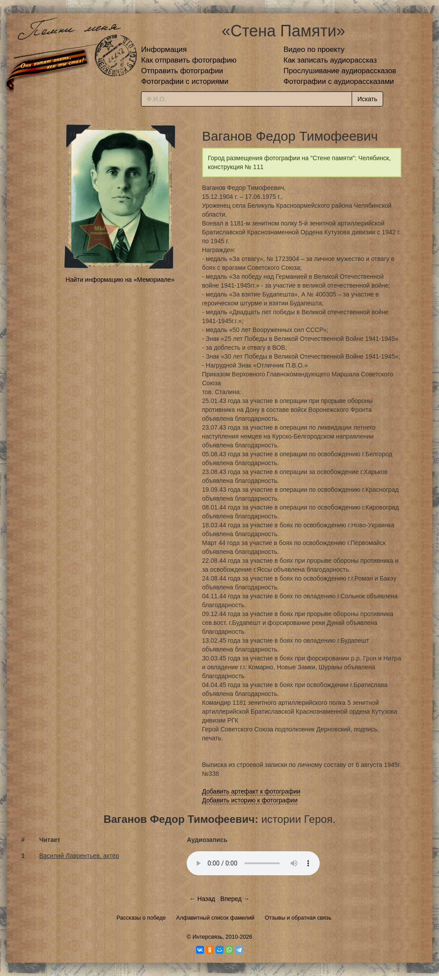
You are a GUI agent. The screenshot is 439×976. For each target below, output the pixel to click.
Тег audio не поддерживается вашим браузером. (253, 863)
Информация (164, 49)
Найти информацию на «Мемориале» (120, 279)
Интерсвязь (207, 937)
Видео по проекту (314, 49)
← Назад (202, 898)
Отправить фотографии (182, 71)
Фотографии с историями (184, 81)
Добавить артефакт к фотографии (251, 791)
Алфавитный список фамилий (215, 918)
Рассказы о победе (141, 918)
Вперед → (235, 898)
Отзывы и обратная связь (298, 918)
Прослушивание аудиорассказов (339, 71)
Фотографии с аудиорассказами (338, 81)
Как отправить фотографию (188, 60)
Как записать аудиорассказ (330, 60)
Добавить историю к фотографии (250, 800)
